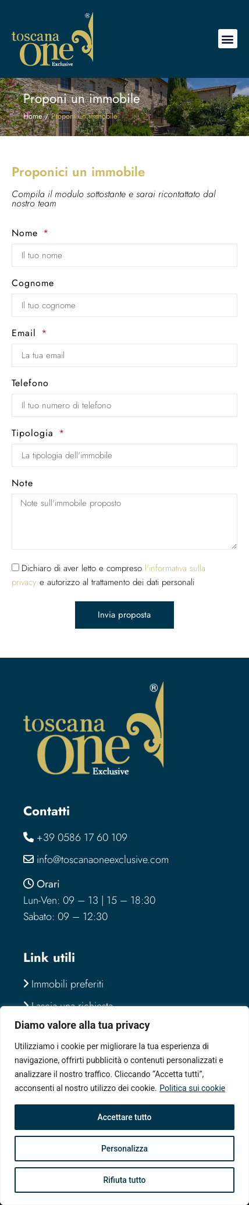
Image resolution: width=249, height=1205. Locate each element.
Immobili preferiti (63, 984)
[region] (124, 1105)
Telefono (30, 384)
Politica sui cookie (192, 1088)
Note (22, 484)
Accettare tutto (124, 1117)
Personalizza (124, 1148)
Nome (26, 234)
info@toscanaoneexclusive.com (103, 859)
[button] (227, 38)
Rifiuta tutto (124, 1180)
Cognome (33, 284)
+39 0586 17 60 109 (82, 837)
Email (26, 334)
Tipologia (34, 434)
